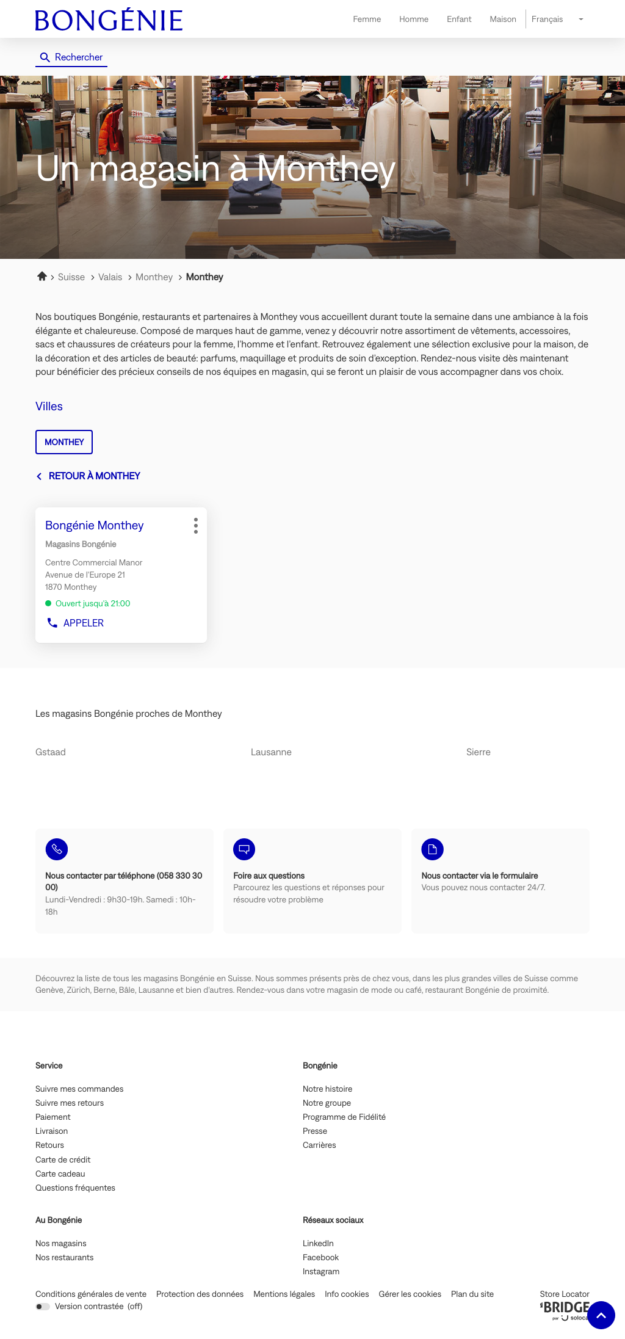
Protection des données (200, 1294)
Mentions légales (284, 1294)
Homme (413, 19)
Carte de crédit (62, 1160)
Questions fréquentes (75, 1188)
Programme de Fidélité (344, 1117)
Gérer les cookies (410, 1294)
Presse (315, 1131)
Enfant (459, 19)
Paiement (53, 1117)
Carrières (319, 1145)
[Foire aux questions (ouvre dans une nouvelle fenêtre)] (312, 881)
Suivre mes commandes (79, 1089)
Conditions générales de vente (90, 1294)
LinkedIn (318, 1243)
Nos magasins (61, 1243)
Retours (49, 1145)
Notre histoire (327, 1089)
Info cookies (347, 1294)
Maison (503, 19)
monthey (64, 442)
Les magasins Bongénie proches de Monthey (128, 713)
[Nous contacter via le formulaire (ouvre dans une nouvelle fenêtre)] (500, 881)
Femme (367, 19)
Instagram (321, 1272)
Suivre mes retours (69, 1103)
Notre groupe (327, 1103)
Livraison (51, 1131)
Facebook (321, 1258)
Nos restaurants (64, 1258)
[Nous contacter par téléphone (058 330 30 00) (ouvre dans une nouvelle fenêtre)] (124, 881)
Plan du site (472, 1294)
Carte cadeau (60, 1174)
